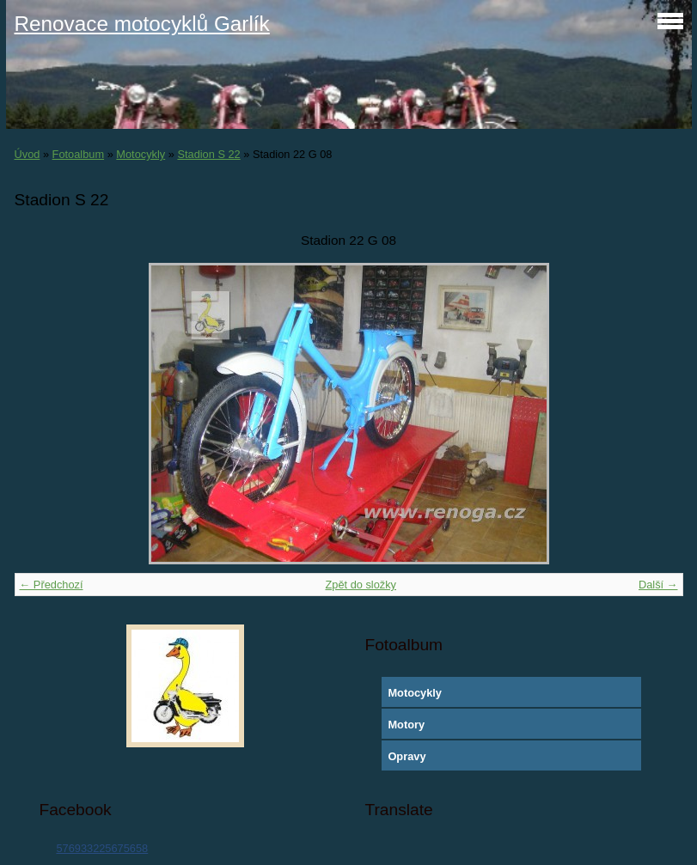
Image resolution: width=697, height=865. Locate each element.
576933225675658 (102, 848)
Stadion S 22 (208, 154)
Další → (658, 584)
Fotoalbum (78, 154)
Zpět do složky (360, 584)
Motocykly (140, 154)
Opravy (406, 756)
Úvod (27, 154)
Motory (406, 724)
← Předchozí (51, 584)
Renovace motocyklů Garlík (142, 23)
